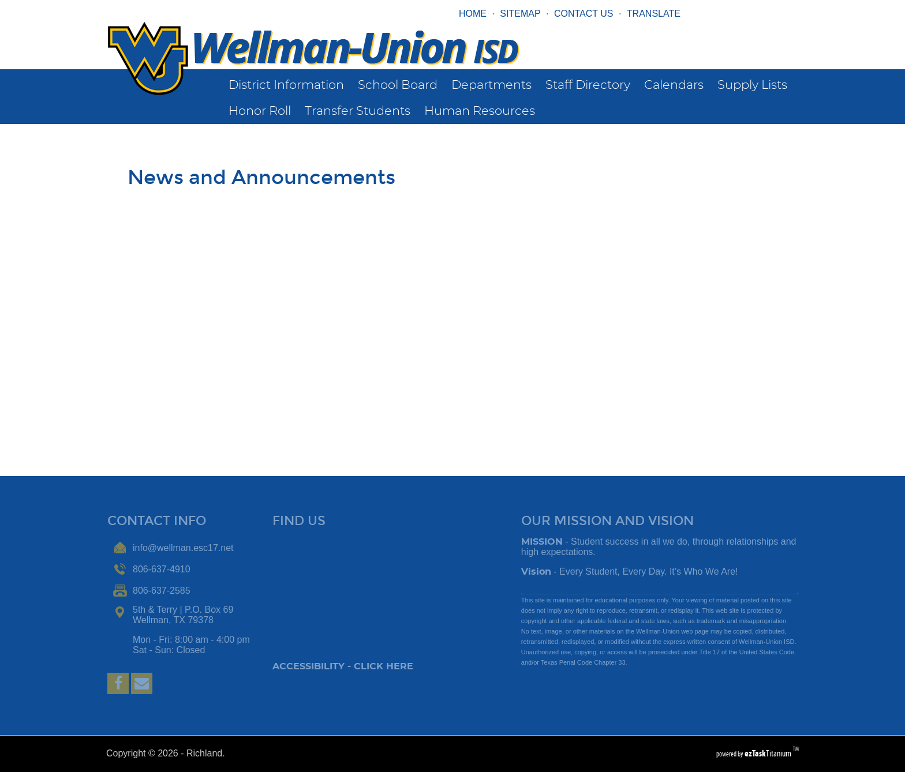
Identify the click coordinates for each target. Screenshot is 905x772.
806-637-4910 (161, 569)
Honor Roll (260, 111)
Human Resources (479, 111)
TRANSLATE (653, 13)
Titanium (769, 753)
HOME (473, 13)
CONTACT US (584, 13)
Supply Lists (752, 85)
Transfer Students (357, 111)
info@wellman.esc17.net (183, 548)
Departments (491, 85)
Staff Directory (587, 85)
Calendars (674, 85)
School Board (397, 85)
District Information (286, 85)
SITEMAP (520, 13)
